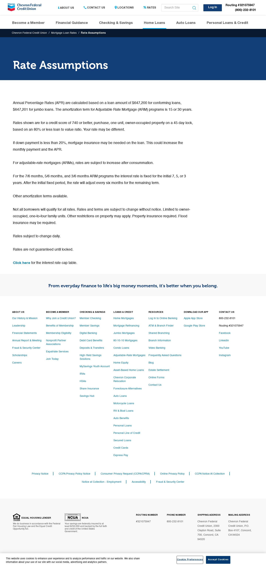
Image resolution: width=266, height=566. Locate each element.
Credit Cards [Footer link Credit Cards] (120, 448)
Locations (124, 8)
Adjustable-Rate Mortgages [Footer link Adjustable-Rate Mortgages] (129, 355)
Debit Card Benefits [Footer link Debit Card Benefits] (91, 340)
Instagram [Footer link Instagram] (225, 355)
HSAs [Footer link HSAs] (83, 381)
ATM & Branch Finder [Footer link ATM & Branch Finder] (161, 325)
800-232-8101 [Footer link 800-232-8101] (227, 318)
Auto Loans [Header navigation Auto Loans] (186, 23)
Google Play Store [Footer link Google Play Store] (194, 325)
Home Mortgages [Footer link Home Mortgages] (123, 318)
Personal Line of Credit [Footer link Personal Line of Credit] (126, 433)
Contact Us (94, 8)
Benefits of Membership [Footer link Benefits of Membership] (60, 325)
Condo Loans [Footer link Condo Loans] (121, 348)
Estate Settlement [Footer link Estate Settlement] (159, 370)
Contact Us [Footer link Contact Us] (155, 385)
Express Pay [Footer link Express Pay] (120, 455)
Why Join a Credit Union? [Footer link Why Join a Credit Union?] (61, 318)
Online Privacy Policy (172, 474)
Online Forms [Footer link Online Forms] (156, 377)
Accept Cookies (218, 561)
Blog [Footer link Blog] (151, 362)
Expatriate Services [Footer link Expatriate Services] (57, 351)
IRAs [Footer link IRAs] (82, 374)
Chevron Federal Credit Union (29, 33)
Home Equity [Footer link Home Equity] (120, 362)
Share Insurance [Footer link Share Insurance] (89, 388)
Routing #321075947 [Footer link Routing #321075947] (231, 325)
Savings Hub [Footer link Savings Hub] (87, 396)
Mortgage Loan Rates (64, 33)
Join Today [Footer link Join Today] (52, 359)
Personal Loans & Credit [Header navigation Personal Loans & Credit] (227, 23)
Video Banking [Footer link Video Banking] (157, 348)
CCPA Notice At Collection (210, 474)
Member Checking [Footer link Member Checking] (90, 318)
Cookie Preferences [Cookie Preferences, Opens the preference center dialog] (190, 561)
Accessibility (139, 482)
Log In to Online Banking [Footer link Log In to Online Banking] (163, 318)
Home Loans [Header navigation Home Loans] (154, 23)
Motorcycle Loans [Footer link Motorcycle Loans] (123, 403)
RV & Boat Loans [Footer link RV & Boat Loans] (123, 411)
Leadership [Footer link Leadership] (18, 325)
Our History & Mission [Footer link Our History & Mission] (24, 318)
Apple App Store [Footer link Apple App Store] (193, 318)
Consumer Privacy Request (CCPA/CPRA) (125, 474)
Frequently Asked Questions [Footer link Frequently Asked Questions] (165, 355)
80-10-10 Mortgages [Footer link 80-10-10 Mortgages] (125, 340)
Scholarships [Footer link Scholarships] (19, 355)
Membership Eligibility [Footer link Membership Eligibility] (58, 333)
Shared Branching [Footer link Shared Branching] (159, 333)
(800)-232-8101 (245, 10)
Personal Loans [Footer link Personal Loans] (122, 425)
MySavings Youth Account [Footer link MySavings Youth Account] (95, 366)
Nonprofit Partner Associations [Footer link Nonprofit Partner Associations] (56, 342)
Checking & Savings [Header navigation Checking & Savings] (116, 23)
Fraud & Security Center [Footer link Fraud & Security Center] (26, 348)
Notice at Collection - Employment (101, 482)
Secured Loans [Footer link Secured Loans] (122, 440)
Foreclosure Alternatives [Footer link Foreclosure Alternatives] (127, 388)
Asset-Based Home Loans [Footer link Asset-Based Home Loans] (128, 370)
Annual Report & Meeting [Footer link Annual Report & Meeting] (27, 340)
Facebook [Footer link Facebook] (225, 333)
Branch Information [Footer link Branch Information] (160, 340)
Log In (212, 7)
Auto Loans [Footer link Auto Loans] (120, 396)
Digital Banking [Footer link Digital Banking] (88, 333)
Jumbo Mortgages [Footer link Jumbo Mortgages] (124, 333)
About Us (66, 8)
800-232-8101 (175, 521)
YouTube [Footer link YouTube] (224, 348)
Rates (149, 8)
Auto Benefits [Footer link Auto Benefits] (121, 418)
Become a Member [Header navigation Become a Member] (28, 23)
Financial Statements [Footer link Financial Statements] (24, 333)
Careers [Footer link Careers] (17, 362)
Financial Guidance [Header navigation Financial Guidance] (72, 23)
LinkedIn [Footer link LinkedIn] (224, 340)
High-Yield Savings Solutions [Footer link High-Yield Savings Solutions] (90, 357)
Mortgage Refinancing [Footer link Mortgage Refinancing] (126, 325)
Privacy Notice (40, 474)
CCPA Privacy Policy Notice (74, 474)
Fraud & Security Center (170, 482)
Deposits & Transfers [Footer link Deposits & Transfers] (92, 348)
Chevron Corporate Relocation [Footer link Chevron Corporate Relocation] (124, 379)
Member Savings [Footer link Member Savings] (89, 325)
